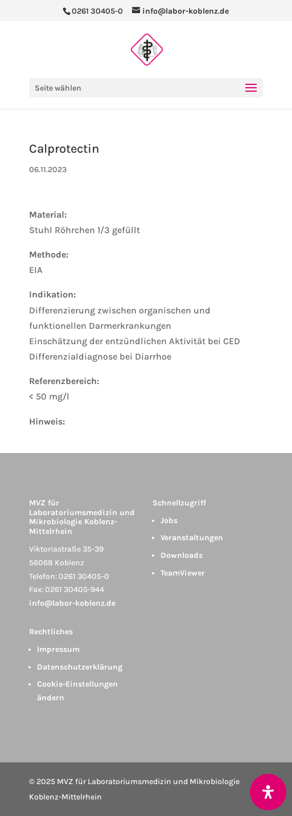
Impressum (58, 649)
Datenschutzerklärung (79, 667)
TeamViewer (183, 573)
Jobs (169, 520)
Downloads (182, 555)
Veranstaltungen (192, 537)
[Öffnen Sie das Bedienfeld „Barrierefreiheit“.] (268, 792)
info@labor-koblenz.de (72, 603)
